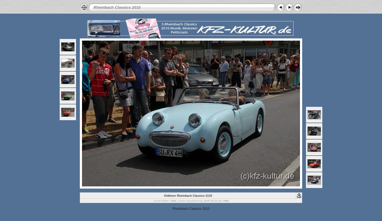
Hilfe (226, 200)
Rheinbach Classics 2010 (117, 7)
